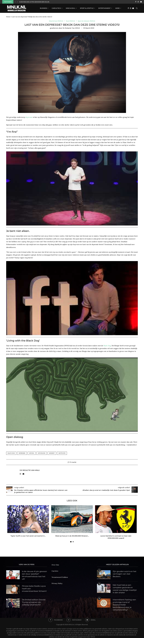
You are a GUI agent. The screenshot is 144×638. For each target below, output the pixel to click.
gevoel (31, 453)
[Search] (137, 8)
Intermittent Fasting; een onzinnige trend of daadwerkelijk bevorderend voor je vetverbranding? (124, 605)
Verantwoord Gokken (60, 577)
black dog (11, 453)
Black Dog (107, 346)
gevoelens (41, 453)
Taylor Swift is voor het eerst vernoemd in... (28, 536)
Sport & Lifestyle (86, 8)
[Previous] (15, 2)
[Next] (17, 2)
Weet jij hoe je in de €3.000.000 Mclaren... (72, 536)
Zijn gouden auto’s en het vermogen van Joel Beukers (124, 574)
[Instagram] (138, 2)
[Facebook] (135, 2)
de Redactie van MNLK (71, 28)
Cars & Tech (56, 8)
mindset (52, 453)
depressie (28, 117)
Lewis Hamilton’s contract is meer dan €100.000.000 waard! (115, 537)
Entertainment (104, 8)
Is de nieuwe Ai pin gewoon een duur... (34, 2)
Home (8, 17)
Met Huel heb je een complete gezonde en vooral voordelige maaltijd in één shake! (124, 589)
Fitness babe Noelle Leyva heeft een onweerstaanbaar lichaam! (34, 588)
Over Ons (55, 565)
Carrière (55, 571)
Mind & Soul (70, 8)
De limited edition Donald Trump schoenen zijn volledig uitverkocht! (33, 602)
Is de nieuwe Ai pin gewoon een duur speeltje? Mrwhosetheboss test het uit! (34, 575)
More (117, 8)
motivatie (61, 453)
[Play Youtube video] (72, 189)
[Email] (141, 2)
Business (43, 8)
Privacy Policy (57, 583)
